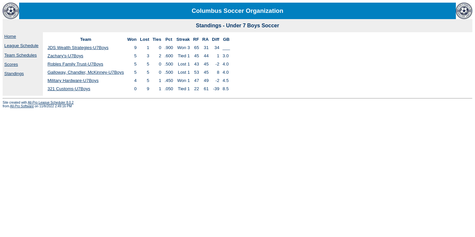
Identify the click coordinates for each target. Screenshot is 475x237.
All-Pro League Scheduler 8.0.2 (51, 102)
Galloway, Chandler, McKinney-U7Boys (86, 72)
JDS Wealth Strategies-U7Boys (78, 47)
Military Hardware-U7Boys (73, 80)
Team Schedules (20, 55)
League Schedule (21, 45)
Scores (11, 64)
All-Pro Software (22, 106)
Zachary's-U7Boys (65, 55)
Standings (14, 73)
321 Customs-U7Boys (69, 88)
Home (10, 36)
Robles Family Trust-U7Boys (75, 64)
